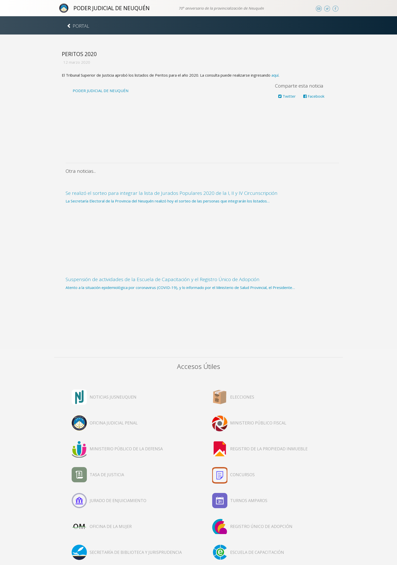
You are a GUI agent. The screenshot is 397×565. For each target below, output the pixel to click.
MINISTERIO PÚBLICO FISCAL (258, 423)
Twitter (287, 96)
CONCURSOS (242, 474)
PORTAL (78, 26)
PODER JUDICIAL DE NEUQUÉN (111, 8)
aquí (275, 75)
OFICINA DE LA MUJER (111, 526)
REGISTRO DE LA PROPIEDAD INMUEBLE (269, 449)
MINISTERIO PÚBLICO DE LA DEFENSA (126, 449)
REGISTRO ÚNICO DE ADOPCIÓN (261, 526)
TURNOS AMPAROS (248, 500)
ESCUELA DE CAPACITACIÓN (257, 552)
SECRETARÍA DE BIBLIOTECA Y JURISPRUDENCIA (136, 552)
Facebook (313, 96)
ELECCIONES (242, 397)
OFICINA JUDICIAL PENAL (114, 423)
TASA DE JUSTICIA (107, 474)
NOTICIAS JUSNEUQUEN (113, 397)
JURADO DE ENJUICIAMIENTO (118, 500)
